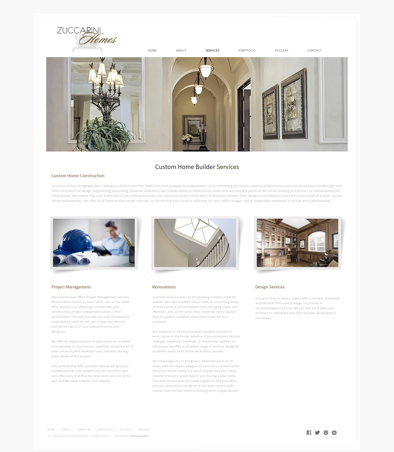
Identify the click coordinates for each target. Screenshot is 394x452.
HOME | (53, 429)
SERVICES (212, 50)
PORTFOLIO (247, 50)
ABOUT (181, 50)
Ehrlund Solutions (139, 436)
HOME (152, 50)
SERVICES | (86, 429)
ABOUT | (68, 429)
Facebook (309, 433)
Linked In (333, 432)
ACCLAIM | (127, 429)
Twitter (318, 432)
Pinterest (326, 433)
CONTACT (315, 50)
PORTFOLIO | (107, 429)
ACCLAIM (281, 50)
